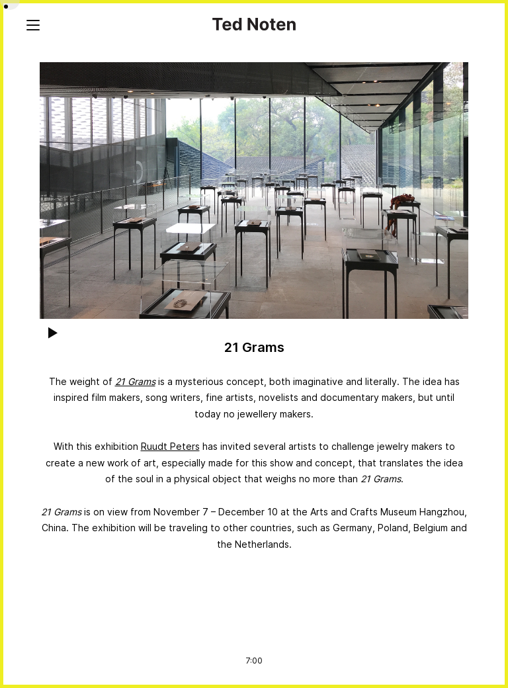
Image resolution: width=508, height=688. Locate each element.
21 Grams (135, 381)
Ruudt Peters (170, 446)
